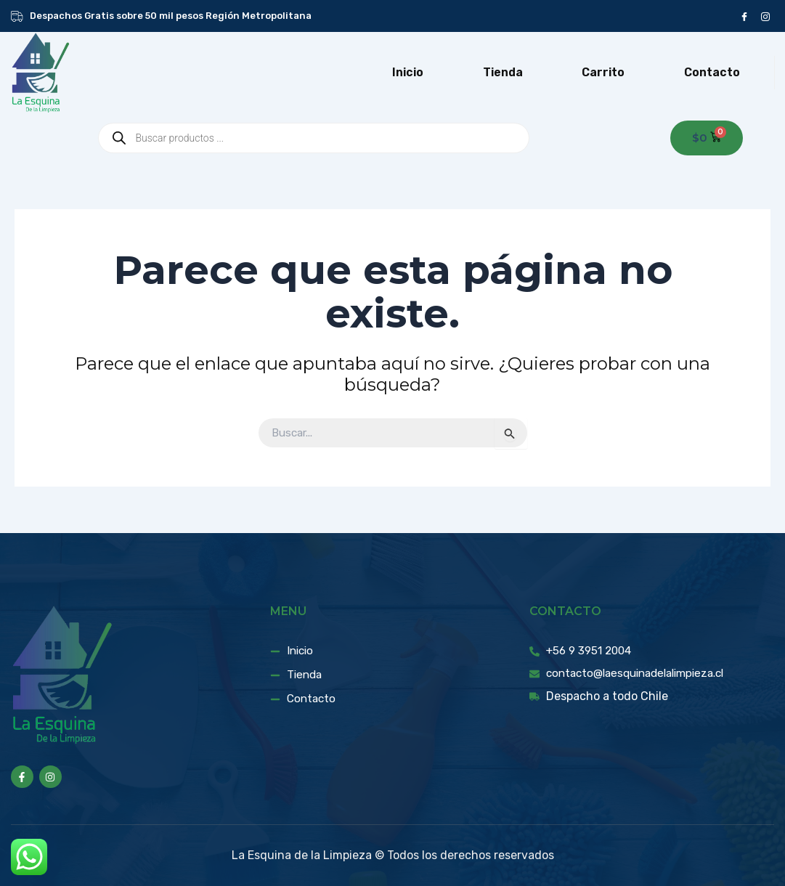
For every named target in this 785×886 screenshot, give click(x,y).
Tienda (503, 72)
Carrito (603, 72)
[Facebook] (744, 16)
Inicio (407, 72)
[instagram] (765, 16)
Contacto (712, 72)
